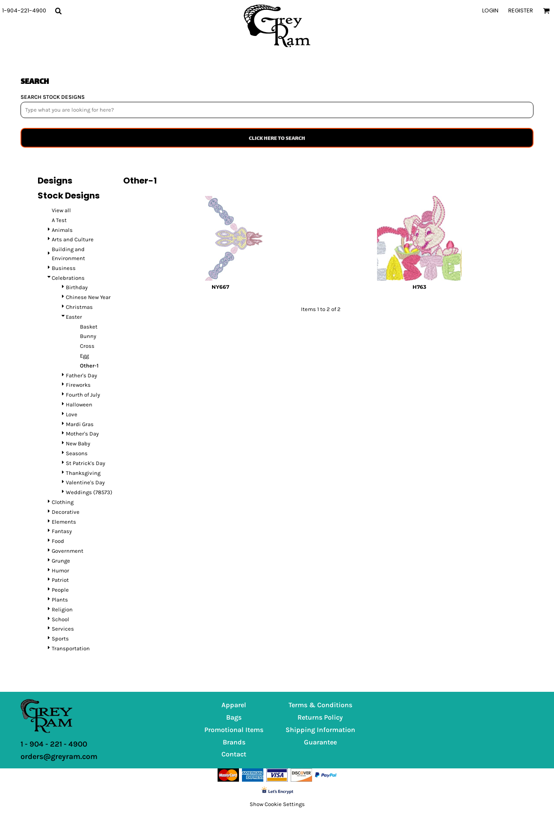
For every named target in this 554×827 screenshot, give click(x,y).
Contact (233, 754)
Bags (234, 717)
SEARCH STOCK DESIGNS (53, 97)
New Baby (78, 443)
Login (490, 10)
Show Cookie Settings (277, 804)
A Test (59, 220)
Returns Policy (320, 717)
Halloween (79, 404)
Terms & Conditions (320, 705)
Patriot (60, 580)
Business (64, 268)
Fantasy (62, 531)
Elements (64, 522)
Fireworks (78, 385)
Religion (62, 609)
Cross (87, 346)
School (60, 619)
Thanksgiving (83, 473)
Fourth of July (83, 394)
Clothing (63, 502)
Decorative (66, 512)
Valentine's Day (85, 482)
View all (61, 210)
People (60, 590)
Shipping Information (320, 730)
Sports (60, 638)
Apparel (233, 705)
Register (520, 10)
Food (58, 541)
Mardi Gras (80, 424)
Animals (62, 230)
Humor (60, 570)
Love (71, 414)
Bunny (88, 336)
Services (63, 628)
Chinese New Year (88, 297)
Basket (88, 326)
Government (67, 551)
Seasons (77, 453)
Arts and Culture (73, 239)
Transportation (71, 648)
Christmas (79, 307)
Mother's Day (82, 433)
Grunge (61, 560)
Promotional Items (233, 730)
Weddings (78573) (89, 492)
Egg (84, 356)
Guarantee (320, 742)
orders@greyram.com (59, 756)
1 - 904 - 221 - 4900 (54, 744)
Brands (234, 742)
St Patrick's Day (85, 463)
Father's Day (81, 375)
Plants (60, 599)
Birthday (77, 287)
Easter (74, 317)
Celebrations (68, 278)
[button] (58, 10)
